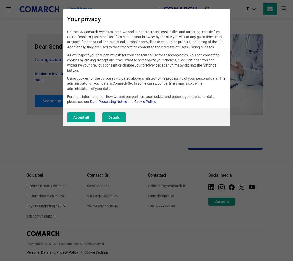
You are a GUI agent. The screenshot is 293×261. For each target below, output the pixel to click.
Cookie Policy (144, 102)
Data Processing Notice (108, 102)
